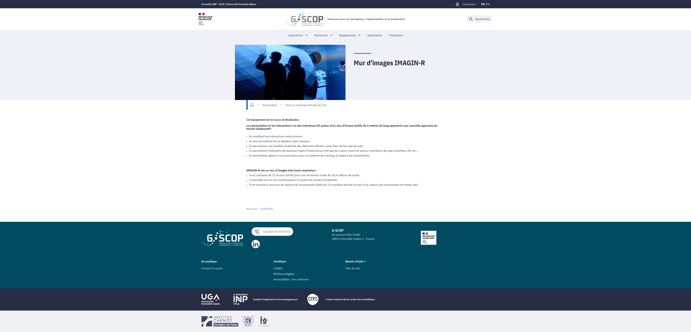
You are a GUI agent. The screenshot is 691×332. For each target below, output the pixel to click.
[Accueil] (252, 105)
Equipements (269, 104)
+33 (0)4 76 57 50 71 (272, 231)
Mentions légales (284, 274)
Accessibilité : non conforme (291, 279)
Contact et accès (212, 268)
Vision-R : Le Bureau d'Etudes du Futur (306, 104)
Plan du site (353, 268)
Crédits (277, 268)
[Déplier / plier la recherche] (479, 19)
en (488, 4)
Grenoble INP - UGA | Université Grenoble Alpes (228, 4)
